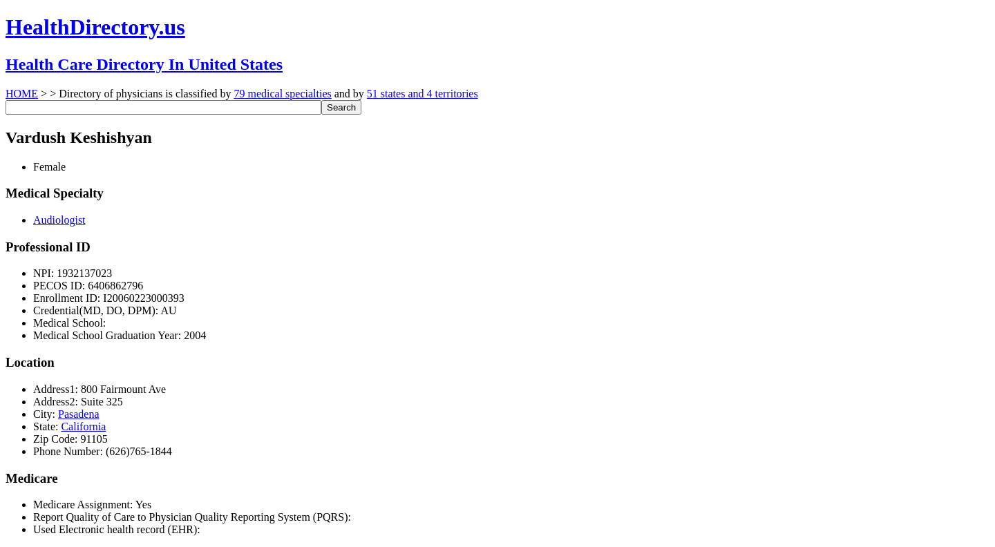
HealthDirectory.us (95, 27)
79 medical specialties (282, 93)
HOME (22, 93)
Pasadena (79, 414)
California (83, 426)
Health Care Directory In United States (144, 64)
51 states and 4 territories (422, 93)
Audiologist (59, 220)
